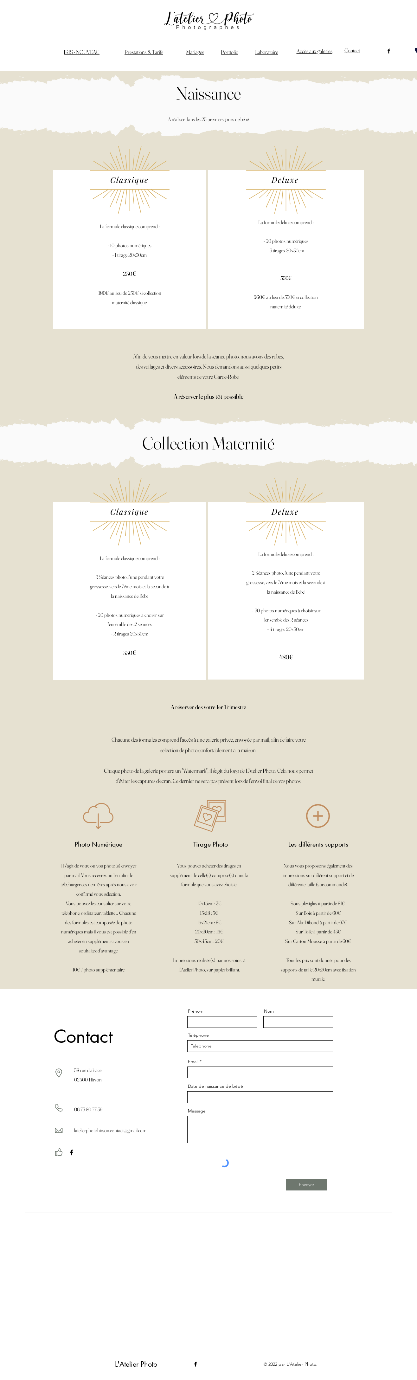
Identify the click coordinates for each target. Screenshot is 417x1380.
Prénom (195, 1011)
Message (197, 1111)
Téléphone (198, 1035)
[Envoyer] (306, 1184)
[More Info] (220, 322)
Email (193, 1061)
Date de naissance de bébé (215, 1086)
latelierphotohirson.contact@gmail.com (110, 1130)
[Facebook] (71, 1152)
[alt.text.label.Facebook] (389, 51)
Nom (269, 1011)
